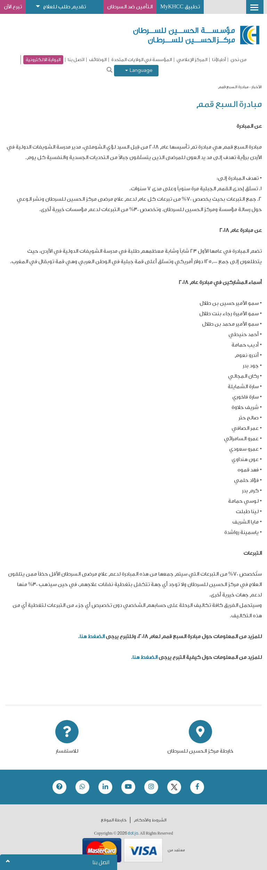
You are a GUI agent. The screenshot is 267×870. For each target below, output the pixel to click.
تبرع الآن (13, 7)
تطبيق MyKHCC (180, 7)
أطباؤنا (219, 60)
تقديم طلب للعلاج (64, 7)
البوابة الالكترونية (43, 59)
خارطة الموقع (114, 820)
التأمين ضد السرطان (130, 7)
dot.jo (133, 833)
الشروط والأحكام (150, 820)
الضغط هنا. (91, 636)
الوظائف (98, 60)
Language (139, 70)
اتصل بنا (76, 60)
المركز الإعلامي (192, 60)
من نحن (238, 60)
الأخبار (256, 87)
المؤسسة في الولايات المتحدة (141, 60)
